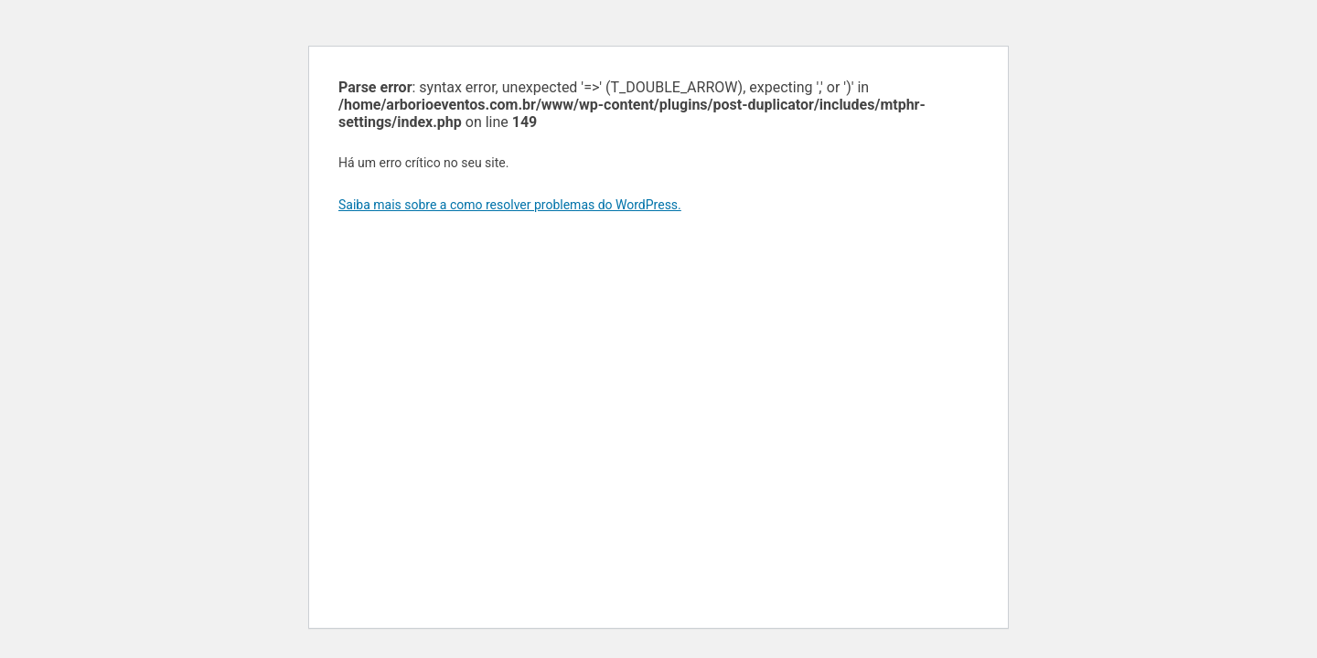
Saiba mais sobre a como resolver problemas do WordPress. (509, 204)
